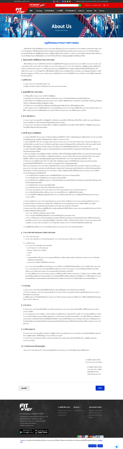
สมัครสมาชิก (97, 5)
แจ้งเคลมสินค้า (62, 415)
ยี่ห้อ (31, 11)
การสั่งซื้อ (60, 11)
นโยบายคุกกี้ (92, 445)
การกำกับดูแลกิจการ (78, 410)
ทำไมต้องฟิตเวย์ (70, 11)
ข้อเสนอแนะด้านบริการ (95, 413)
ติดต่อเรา (91, 417)
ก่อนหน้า (24, 388)
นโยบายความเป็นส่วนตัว (95, 410)
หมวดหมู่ (39, 11)
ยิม (95, 11)
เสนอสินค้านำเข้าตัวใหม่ (95, 415)
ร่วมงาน (101, 11)
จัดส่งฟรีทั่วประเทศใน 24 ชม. (21, 1)
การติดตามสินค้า (62, 413)
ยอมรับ (100, 445)
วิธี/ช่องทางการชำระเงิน (64, 410)
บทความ (81, 11)
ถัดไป (100, 388)
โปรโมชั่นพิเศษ (49, 11)
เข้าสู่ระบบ (88, 5)
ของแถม (89, 11)
